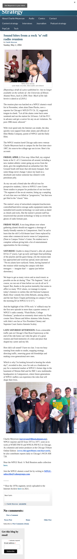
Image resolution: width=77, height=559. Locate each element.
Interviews (27, 23)
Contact (53, 18)
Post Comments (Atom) (21, 527)
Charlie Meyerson (62, 138)
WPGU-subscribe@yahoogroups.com (20, 477)
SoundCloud (61, 99)
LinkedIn (60, 94)
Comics (41, 18)
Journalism (41, 23)
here (14, 468)
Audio (31, 18)
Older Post (46, 523)
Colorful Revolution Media (35, 536)
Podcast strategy (58, 23)
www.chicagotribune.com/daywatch (20, 456)
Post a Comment (12, 518)
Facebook (60, 92)
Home (27, 523)
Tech (16, 28)
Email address (64, 49)
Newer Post (8, 523)
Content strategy (10, 23)
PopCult (6, 28)
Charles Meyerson (62, 152)
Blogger (56, 536)
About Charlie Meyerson (13, 18)
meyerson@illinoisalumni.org (33, 442)
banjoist (58, 157)
